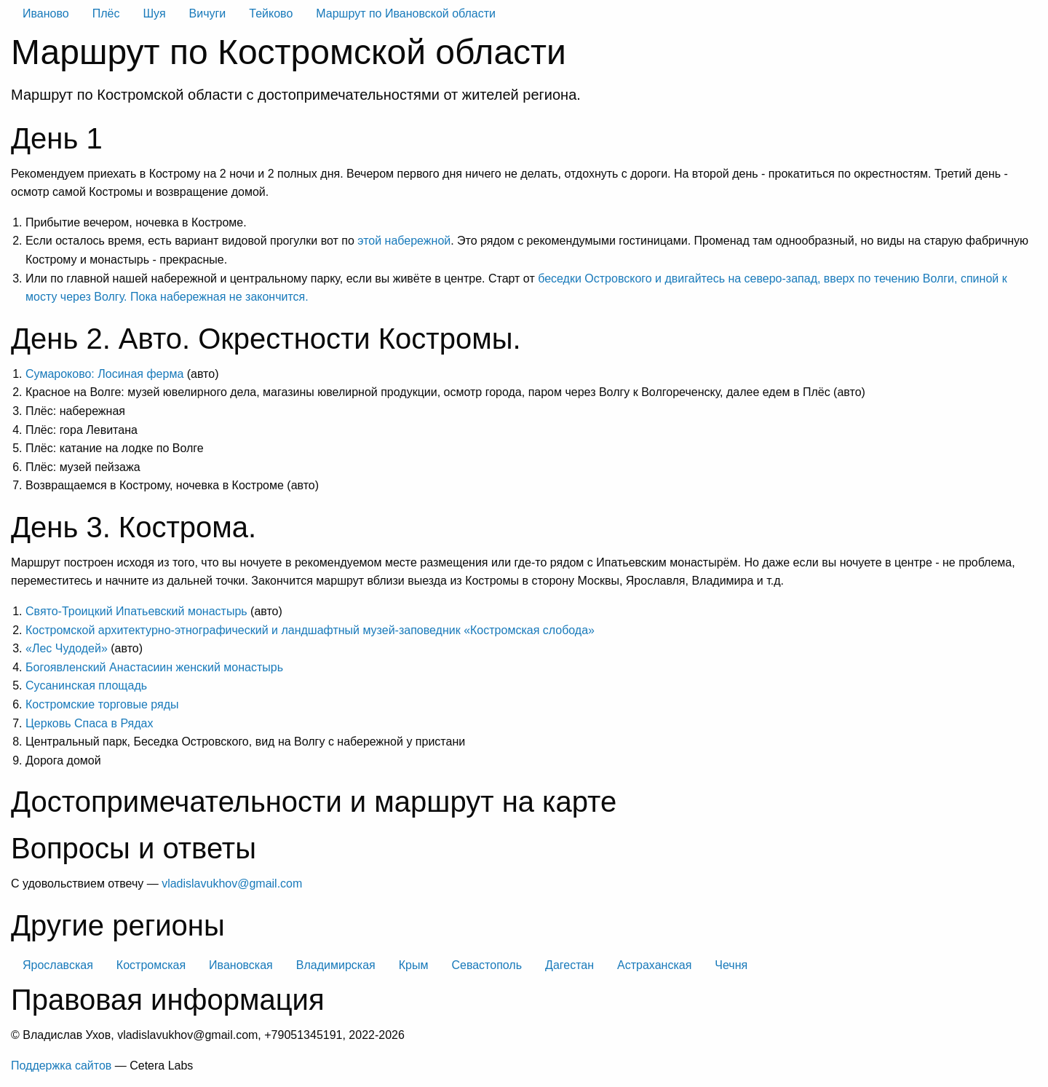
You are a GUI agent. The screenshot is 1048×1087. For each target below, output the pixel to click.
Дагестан (569, 965)
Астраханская (654, 965)
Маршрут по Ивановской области (406, 13)
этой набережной (403, 240)
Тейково (271, 13)
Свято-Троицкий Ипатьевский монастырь (136, 611)
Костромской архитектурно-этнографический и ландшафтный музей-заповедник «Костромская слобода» (310, 630)
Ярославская (58, 965)
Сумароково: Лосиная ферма (104, 374)
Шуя (154, 13)
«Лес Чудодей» (66, 648)
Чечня (731, 965)
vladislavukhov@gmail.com (232, 883)
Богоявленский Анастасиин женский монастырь (154, 667)
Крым (414, 965)
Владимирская (336, 965)
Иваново (46, 13)
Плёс (106, 13)
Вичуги (207, 13)
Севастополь (486, 965)
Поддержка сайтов (61, 1065)
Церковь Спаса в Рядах (89, 723)
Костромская (151, 965)
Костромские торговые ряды (102, 704)
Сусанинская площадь (86, 685)
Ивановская (241, 965)
